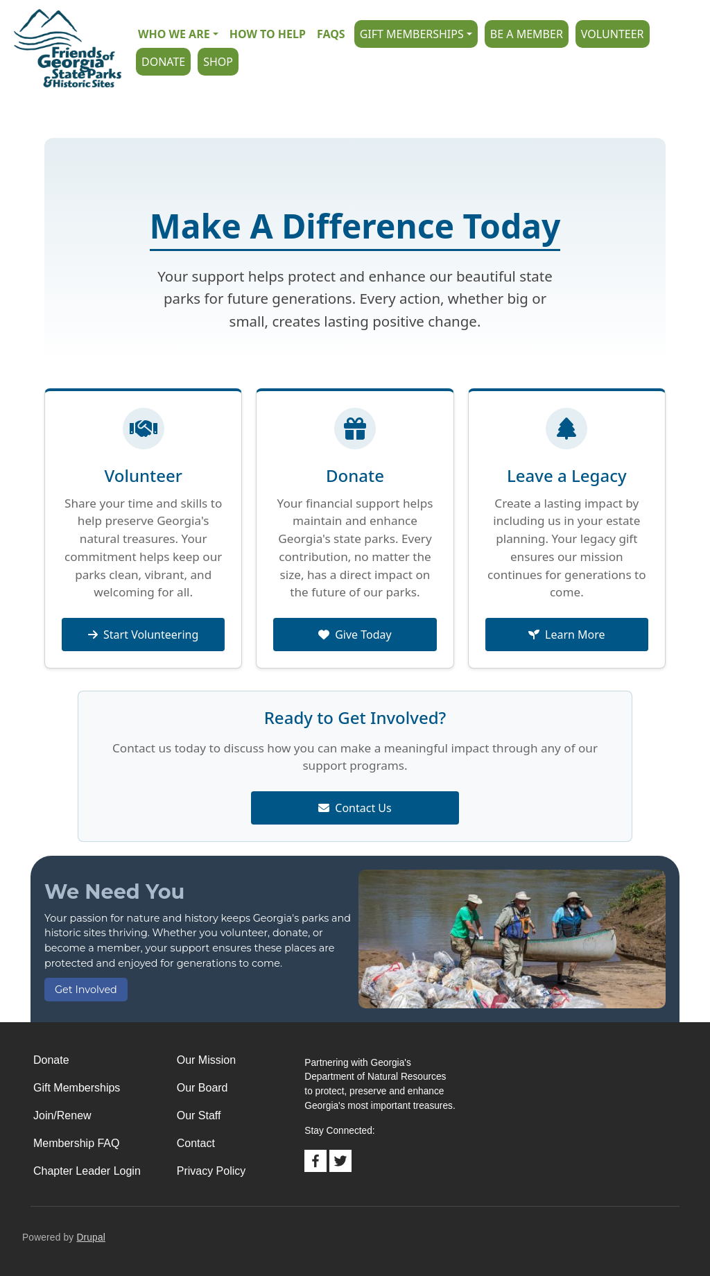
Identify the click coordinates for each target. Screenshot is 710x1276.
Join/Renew (62, 1115)
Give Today (355, 634)
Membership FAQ (76, 1143)
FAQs (331, 34)
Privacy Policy (211, 1171)
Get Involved (86, 989)
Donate (163, 61)
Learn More (566, 634)
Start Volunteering (143, 634)
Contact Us (354, 808)
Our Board (202, 1088)
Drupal (90, 1237)
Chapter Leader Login (87, 1171)
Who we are (174, 34)
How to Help (268, 34)
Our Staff (199, 1115)
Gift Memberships (412, 34)
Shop (218, 61)
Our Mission (206, 1060)
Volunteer (612, 34)
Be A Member (526, 34)
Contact (196, 1143)
